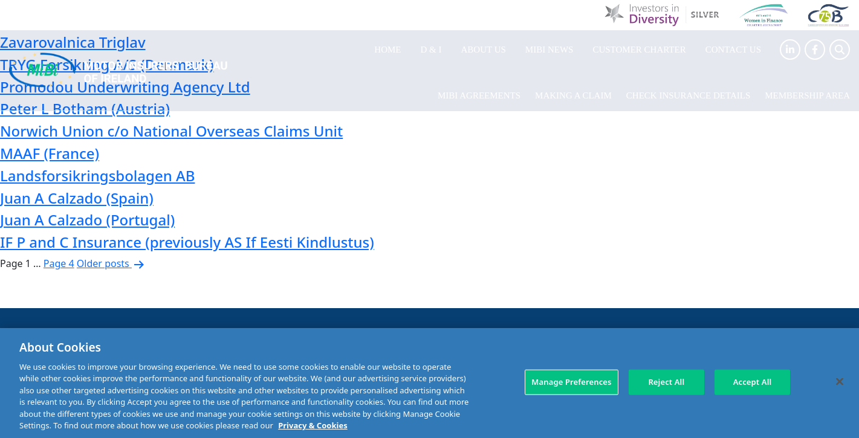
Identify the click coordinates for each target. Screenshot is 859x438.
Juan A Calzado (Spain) (77, 198)
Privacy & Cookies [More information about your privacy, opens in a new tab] (312, 425)
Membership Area (807, 95)
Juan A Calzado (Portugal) (87, 220)
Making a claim (573, 95)
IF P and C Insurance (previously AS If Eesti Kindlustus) (187, 242)
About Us (483, 49)
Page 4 (59, 263)
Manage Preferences (571, 381)
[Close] (839, 381)
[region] (429, 383)
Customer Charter (639, 49)
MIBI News (549, 49)
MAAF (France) (49, 153)
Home (387, 49)
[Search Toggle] (839, 49)
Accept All (752, 381)
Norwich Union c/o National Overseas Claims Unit (171, 131)
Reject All (666, 381)
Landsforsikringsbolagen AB (97, 175)
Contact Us (733, 49)
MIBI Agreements (479, 95)
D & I (431, 49)
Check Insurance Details (688, 95)
